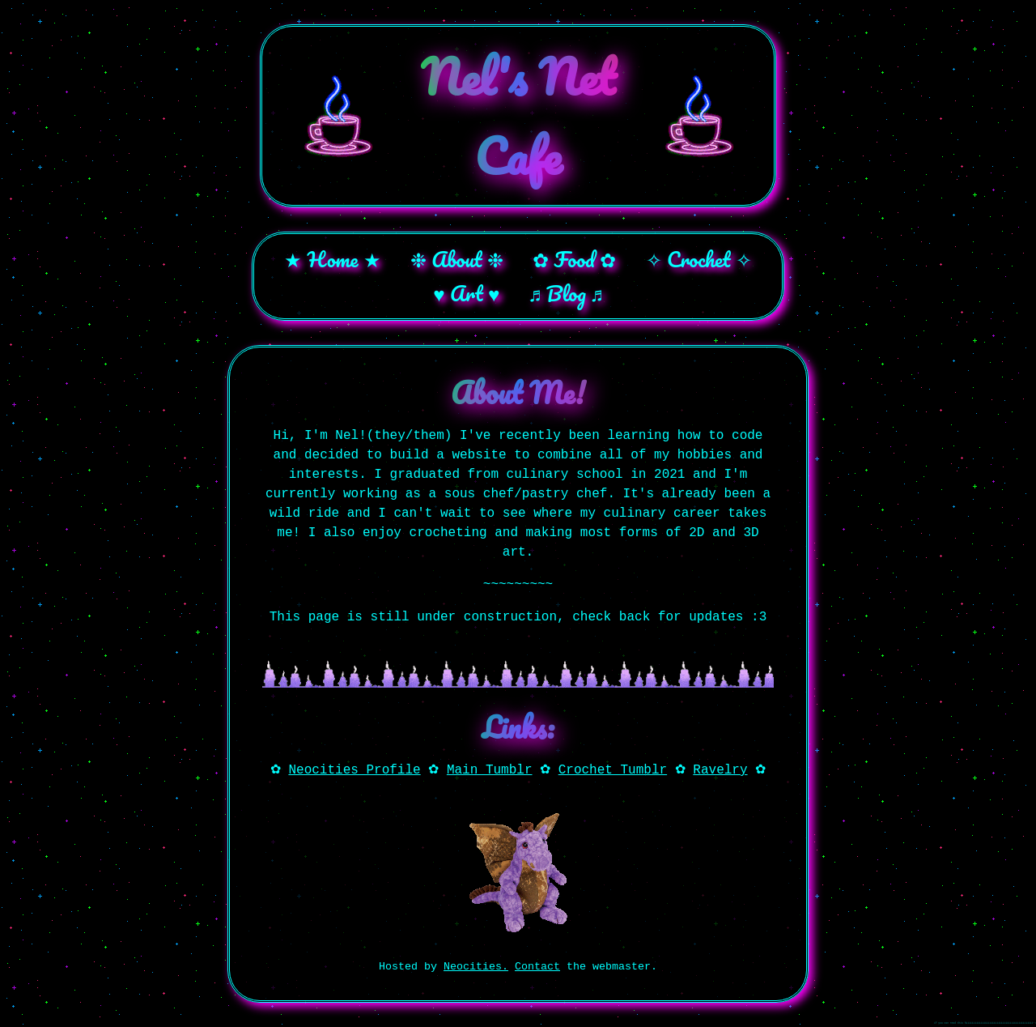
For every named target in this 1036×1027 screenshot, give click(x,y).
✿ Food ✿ (574, 259)
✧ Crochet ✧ (699, 259)
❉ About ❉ (456, 259)
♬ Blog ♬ (566, 293)
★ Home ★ (332, 259)
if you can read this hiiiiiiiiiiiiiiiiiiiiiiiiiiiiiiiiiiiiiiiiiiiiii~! (985, 1023)
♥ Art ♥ (466, 293)
